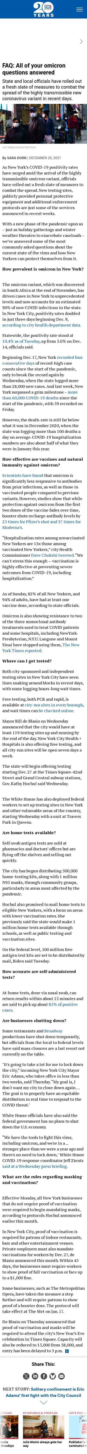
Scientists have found (22, 465)
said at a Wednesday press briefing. (35, 1156)
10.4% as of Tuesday (20, 331)
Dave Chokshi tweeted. (52, 545)
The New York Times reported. (40, 637)
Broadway (53, 1020)
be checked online (56, 700)
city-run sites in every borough (54, 694)
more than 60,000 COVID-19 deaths (40, 384)
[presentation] (4, 1423)
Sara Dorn (16, 148)
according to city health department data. (42, 314)
